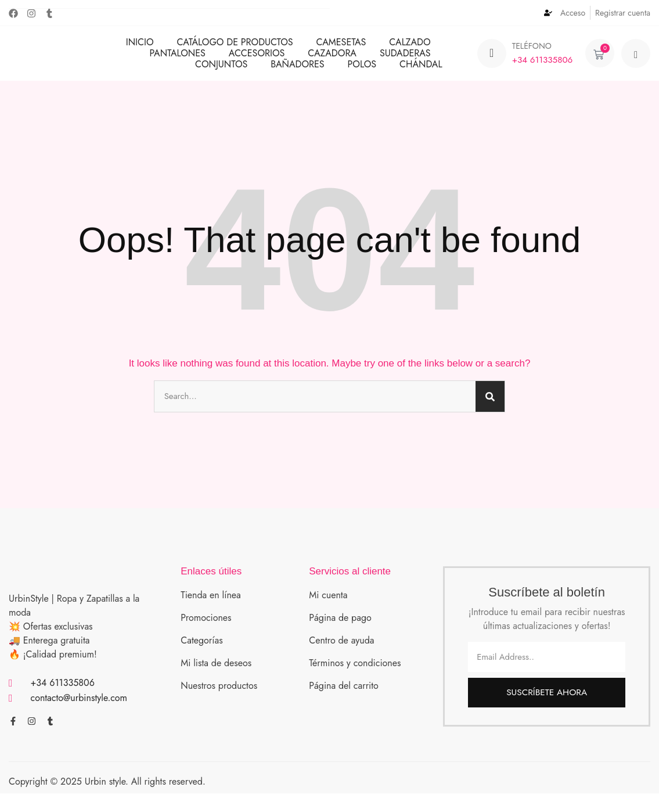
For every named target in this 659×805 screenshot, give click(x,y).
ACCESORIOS (257, 57)
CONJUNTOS (221, 68)
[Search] (490, 406)
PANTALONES (177, 57)
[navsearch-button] (635, 58)
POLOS (362, 68)
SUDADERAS (405, 57)
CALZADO (409, 46)
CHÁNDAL (420, 68)
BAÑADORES (297, 68)
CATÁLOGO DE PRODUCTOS (235, 46)
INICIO (140, 46)
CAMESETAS (341, 46)
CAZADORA (332, 57)
